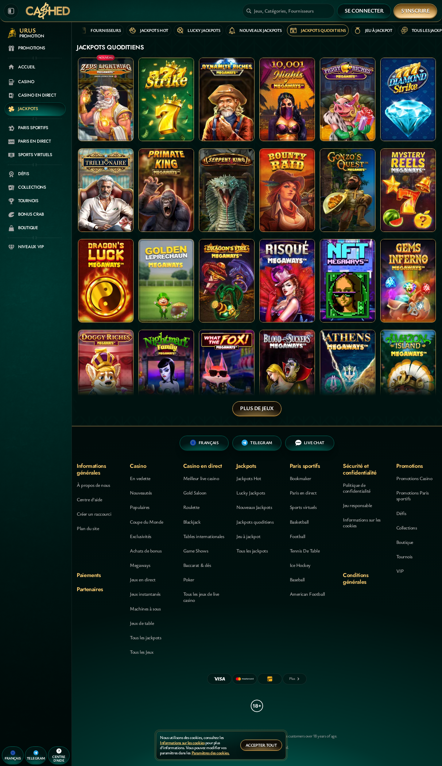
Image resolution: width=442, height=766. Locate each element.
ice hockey (300, 565)
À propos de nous (93, 485)
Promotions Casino (414, 478)
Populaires (139, 507)
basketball (299, 521)
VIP (400, 571)
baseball (297, 579)
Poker (188, 579)
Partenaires (90, 589)
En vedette (140, 478)
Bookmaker (300, 478)
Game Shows (195, 550)
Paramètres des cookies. (211, 753)
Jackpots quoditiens (254, 521)
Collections (406, 527)
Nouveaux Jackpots (254, 507)
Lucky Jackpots (250, 492)
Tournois (404, 556)
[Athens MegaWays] (347, 371)
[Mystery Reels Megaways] (408, 190)
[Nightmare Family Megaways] (166, 371)
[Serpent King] (226, 190)
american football (307, 594)
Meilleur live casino (201, 478)
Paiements (89, 575)
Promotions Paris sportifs (412, 495)
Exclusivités (140, 536)
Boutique (404, 542)
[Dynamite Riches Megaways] (226, 99)
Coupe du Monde (146, 521)
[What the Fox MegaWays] (226, 371)
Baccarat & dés (197, 565)
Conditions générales (355, 578)
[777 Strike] (166, 99)
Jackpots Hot (248, 478)
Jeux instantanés (145, 594)
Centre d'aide (89, 499)
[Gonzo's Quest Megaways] (347, 190)
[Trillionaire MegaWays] (106, 190)
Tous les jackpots (145, 637)
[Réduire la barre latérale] (11, 11)
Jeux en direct (142, 579)
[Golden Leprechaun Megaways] (166, 280)
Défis (401, 513)
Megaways (140, 565)
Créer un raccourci (94, 513)
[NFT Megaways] (347, 280)
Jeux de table (142, 623)
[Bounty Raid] (287, 190)
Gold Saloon (195, 492)
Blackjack (192, 521)
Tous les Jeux (141, 652)
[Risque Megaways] (287, 280)
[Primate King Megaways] (166, 190)
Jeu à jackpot (248, 536)
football (297, 536)
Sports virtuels (303, 507)
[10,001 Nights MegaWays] (287, 99)
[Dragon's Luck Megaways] (106, 280)
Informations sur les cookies (361, 522)
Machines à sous (145, 608)
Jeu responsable (357, 505)
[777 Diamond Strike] (408, 99)
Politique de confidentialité (356, 488)
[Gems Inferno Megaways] (408, 280)
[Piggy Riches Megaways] (347, 99)
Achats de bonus (145, 550)
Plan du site (88, 528)
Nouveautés (141, 492)
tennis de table (305, 550)
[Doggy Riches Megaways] (106, 371)
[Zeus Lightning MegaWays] (106, 99)
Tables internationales (203, 536)
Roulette (191, 507)
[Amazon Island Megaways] (408, 371)
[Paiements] (295, 678)
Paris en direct (303, 492)
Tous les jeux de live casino (201, 597)
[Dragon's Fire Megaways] (226, 280)
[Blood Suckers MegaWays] (287, 371)
